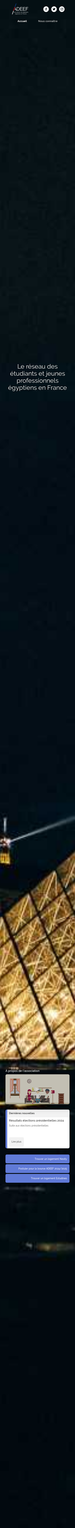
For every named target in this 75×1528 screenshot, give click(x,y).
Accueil (22, 21)
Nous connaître (47, 21)
